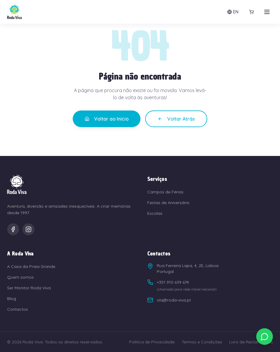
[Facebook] (13, 229)
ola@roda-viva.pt (169, 300)
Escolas (154, 213)
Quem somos (20, 277)
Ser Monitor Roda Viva (29, 288)
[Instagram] (28, 229)
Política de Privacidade (152, 342)
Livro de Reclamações (251, 342)
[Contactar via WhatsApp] (264, 336)
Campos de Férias (165, 192)
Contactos (17, 309)
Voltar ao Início (107, 119)
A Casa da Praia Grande (31, 266)
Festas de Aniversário (168, 202)
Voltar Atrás (176, 119)
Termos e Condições (202, 342)
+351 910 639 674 (168, 282)
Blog (11, 298)
